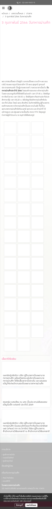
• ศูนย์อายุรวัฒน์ (7, 460)
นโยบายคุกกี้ (27, 501)
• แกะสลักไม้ (6, 481)
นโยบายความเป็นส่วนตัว (11, 501)
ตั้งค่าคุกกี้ (19, 505)
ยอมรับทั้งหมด (31, 505)
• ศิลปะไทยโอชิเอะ (8, 477)
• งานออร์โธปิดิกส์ (8, 457)
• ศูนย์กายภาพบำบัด (8, 454)
